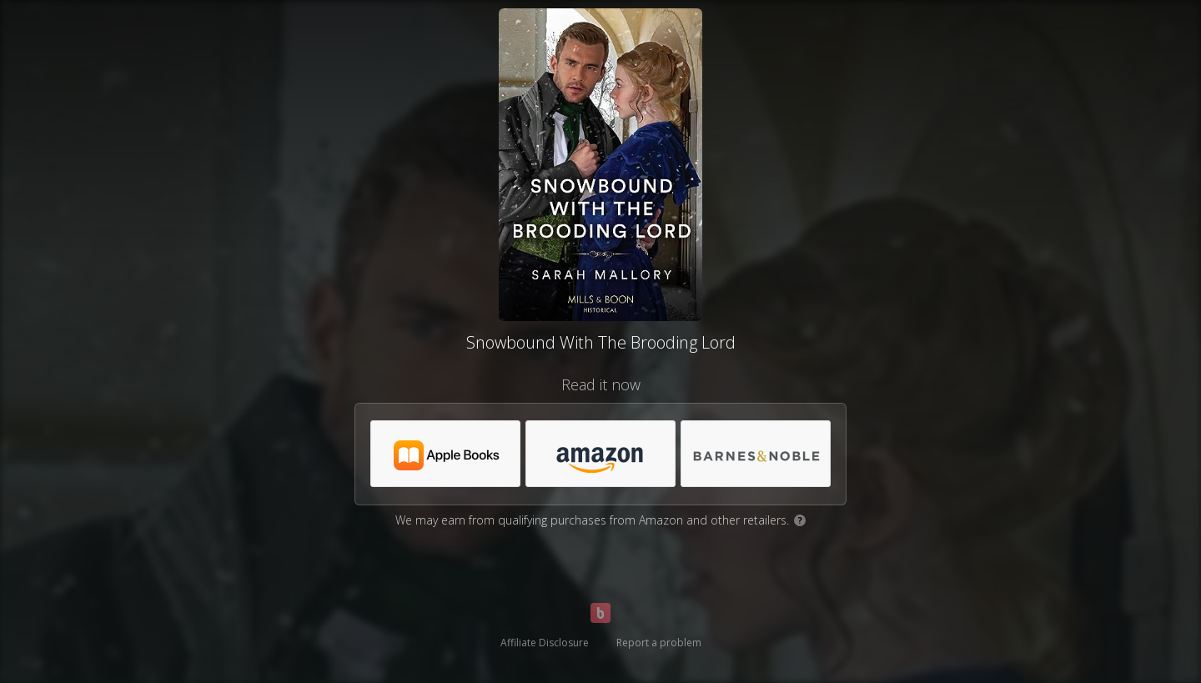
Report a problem (658, 642)
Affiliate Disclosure (544, 642)
